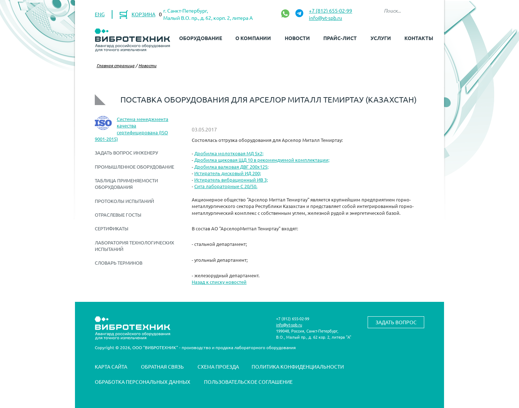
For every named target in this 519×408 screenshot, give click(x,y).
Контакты (418, 38)
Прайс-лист (340, 38)
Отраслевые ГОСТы (118, 215)
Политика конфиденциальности (298, 366)
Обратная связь (162, 366)
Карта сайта (111, 366)
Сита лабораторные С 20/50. (225, 186)
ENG (100, 14)
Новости (297, 38)
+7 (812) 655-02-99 (330, 10)
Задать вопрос (396, 322)
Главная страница (115, 65)
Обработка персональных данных (142, 381)
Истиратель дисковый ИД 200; (227, 173)
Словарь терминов (118, 263)
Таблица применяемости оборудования (126, 183)
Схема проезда (218, 366)
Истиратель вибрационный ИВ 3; (231, 180)
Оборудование (200, 38)
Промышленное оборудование (134, 167)
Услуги (381, 38)
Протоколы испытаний (124, 201)
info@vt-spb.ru (325, 17)
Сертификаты (111, 228)
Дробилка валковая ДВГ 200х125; (231, 167)
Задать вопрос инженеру (126, 152)
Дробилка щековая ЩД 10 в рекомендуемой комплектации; (261, 160)
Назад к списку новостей (219, 282)
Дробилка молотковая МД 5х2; (228, 153)
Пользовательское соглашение (248, 381)
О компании (253, 38)
